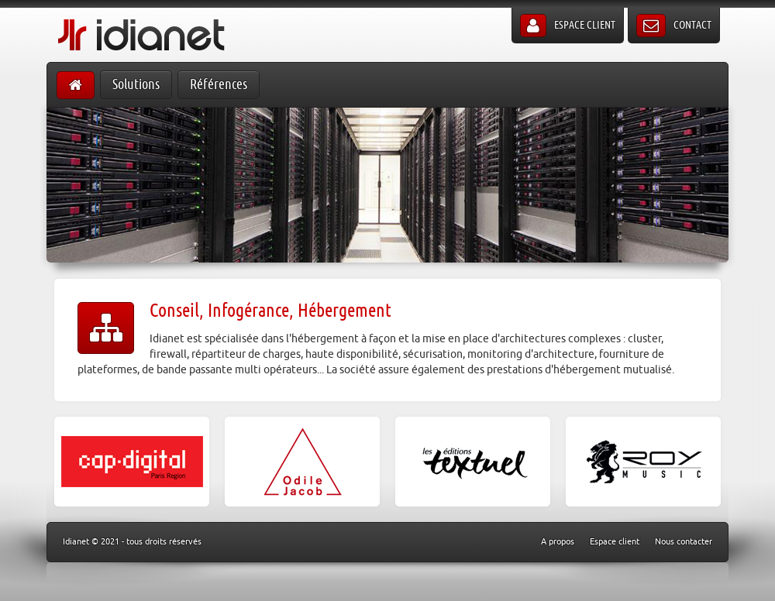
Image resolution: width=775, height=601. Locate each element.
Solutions (136, 84)
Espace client (567, 25)
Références (218, 84)
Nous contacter (683, 541)
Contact (673, 25)
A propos (557, 541)
